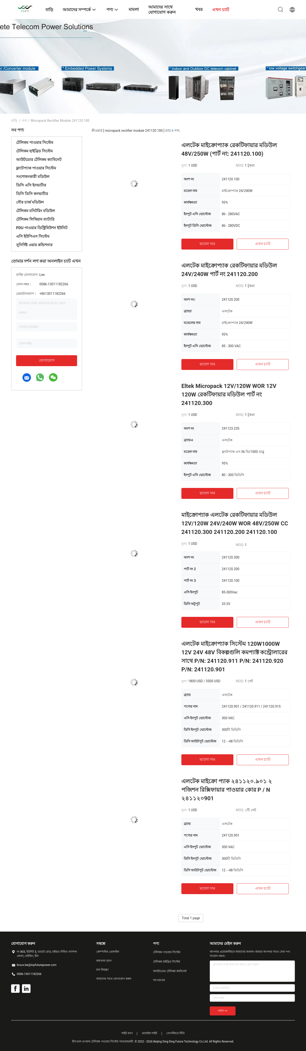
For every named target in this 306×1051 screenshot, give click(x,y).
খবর (199, 9)
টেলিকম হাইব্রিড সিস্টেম (34, 151)
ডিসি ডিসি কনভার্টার (32, 193)
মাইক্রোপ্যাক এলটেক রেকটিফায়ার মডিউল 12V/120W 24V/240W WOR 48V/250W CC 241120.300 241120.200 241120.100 (234, 523)
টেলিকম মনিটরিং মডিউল (35, 211)
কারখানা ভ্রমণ (104, 960)
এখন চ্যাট (263, 243)
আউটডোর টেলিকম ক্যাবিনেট (38, 159)
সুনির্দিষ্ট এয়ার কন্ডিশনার (34, 245)
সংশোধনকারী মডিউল (32, 176)
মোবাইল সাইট (149, 1033)
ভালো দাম (207, 243)
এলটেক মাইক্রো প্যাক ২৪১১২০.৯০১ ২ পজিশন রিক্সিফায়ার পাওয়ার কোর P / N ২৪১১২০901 (226, 790)
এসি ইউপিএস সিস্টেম (32, 236)
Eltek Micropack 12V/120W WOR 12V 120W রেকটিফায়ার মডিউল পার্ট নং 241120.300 (228, 394)
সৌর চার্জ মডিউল (30, 202)
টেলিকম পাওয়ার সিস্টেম (34, 142)
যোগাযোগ (46, 360)
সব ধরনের (159, 980)
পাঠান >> (223, 1010)
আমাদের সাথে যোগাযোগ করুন (113, 978)
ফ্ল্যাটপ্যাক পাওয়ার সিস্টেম (36, 168)
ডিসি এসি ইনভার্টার (31, 185)
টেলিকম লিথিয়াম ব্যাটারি (35, 219)
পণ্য (24, 121)
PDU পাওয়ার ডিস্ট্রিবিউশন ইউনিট (41, 228)
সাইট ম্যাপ (127, 1033)
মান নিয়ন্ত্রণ (102, 969)
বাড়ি (14, 121)
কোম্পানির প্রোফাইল (107, 951)
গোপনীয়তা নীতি (175, 1033)
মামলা (134, 9)
